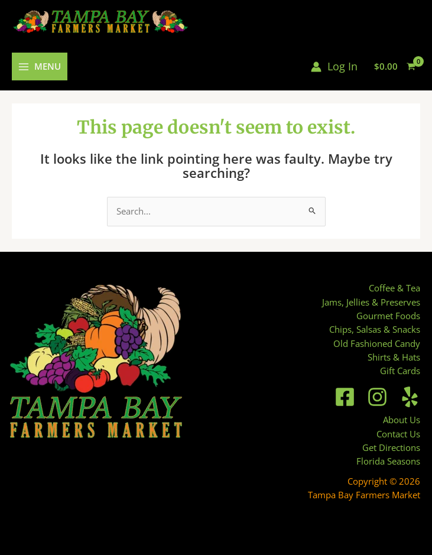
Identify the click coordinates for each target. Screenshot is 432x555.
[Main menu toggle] (39, 67)
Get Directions (391, 447)
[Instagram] (377, 397)
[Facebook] (344, 397)
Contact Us (398, 434)
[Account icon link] (334, 66)
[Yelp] (409, 397)
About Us (401, 420)
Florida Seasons (388, 461)
